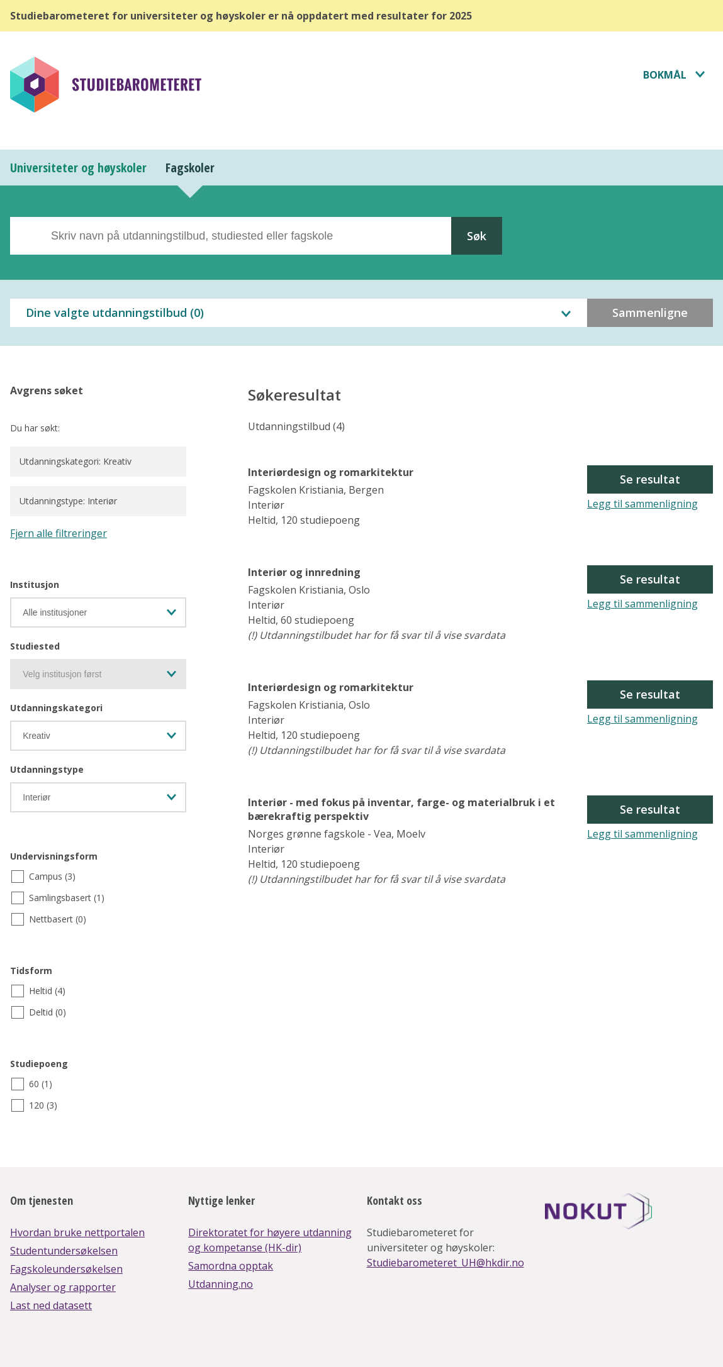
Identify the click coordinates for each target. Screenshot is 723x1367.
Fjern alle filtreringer (58, 533)
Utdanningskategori (56, 708)
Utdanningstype (47, 769)
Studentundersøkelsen (64, 1251)
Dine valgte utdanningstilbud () (115, 312)
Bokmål (665, 75)
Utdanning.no (220, 1284)
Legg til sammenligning (642, 504)
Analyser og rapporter (63, 1287)
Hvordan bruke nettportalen (77, 1232)
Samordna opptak (230, 1266)
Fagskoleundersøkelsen (66, 1269)
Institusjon (34, 584)
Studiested (35, 646)
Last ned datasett (51, 1305)
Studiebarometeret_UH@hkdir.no (445, 1263)
